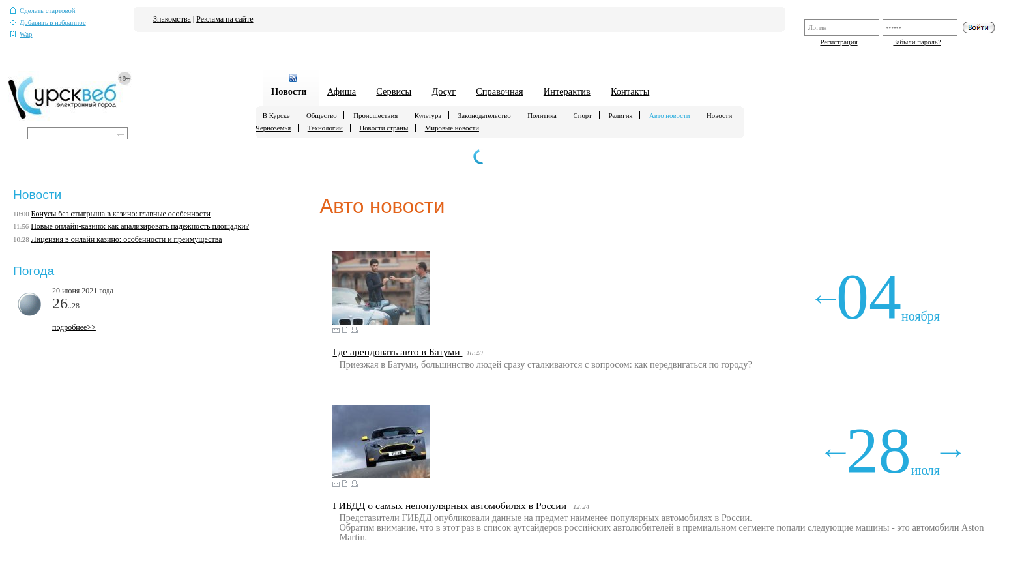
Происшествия (375, 115)
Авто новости (669, 115)
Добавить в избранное (48, 22)
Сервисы (393, 91)
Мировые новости (452, 128)
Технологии (325, 128)
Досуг (443, 91)
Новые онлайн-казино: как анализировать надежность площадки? (140, 226)
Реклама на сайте (224, 18)
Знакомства (172, 18)
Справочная (499, 91)
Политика (542, 115)
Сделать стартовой (43, 10)
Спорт (582, 115)
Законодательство (484, 115)
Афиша (341, 91)
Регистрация (838, 42)
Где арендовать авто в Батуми (397, 351)
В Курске (276, 115)
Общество (321, 115)
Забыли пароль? (917, 42)
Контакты (630, 91)
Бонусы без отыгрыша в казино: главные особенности (121, 213)
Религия (620, 115)
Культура (428, 115)
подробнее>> (74, 327)
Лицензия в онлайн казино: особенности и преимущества (126, 239)
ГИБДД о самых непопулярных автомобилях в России (450, 505)
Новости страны (383, 128)
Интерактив (567, 91)
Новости (289, 91)
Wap (21, 34)
